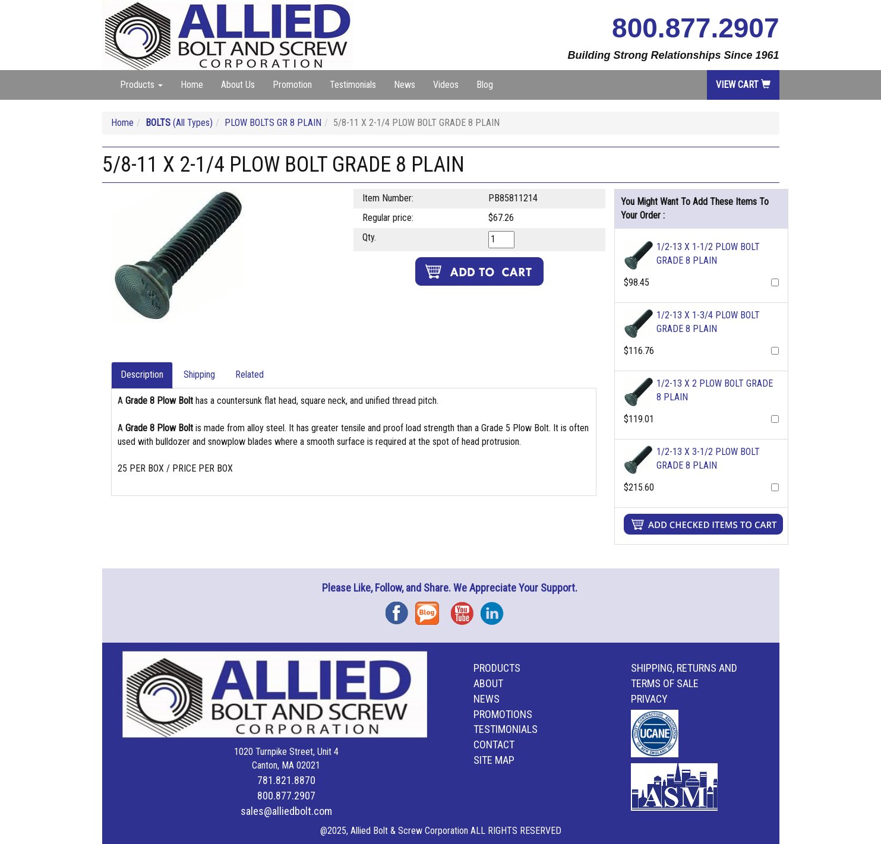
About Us (238, 84)
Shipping (199, 374)
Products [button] (141, 84)
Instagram (495, 609)
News (404, 84)
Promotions (502, 714)
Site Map (493, 760)
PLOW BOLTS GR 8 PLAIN (273, 122)
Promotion (292, 84)
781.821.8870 (286, 780)
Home (192, 84)
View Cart (743, 84)
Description (142, 374)
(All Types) (179, 122)
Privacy (649, 699)
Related (249, 374)
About (488, 683)
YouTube (466, 609)
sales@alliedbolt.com (286, 811)
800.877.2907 (695, 27)
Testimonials (353, 84)
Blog (484, 84)
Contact (493, 744)
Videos (446, 84)
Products (496, 668)
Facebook (400, 609)
